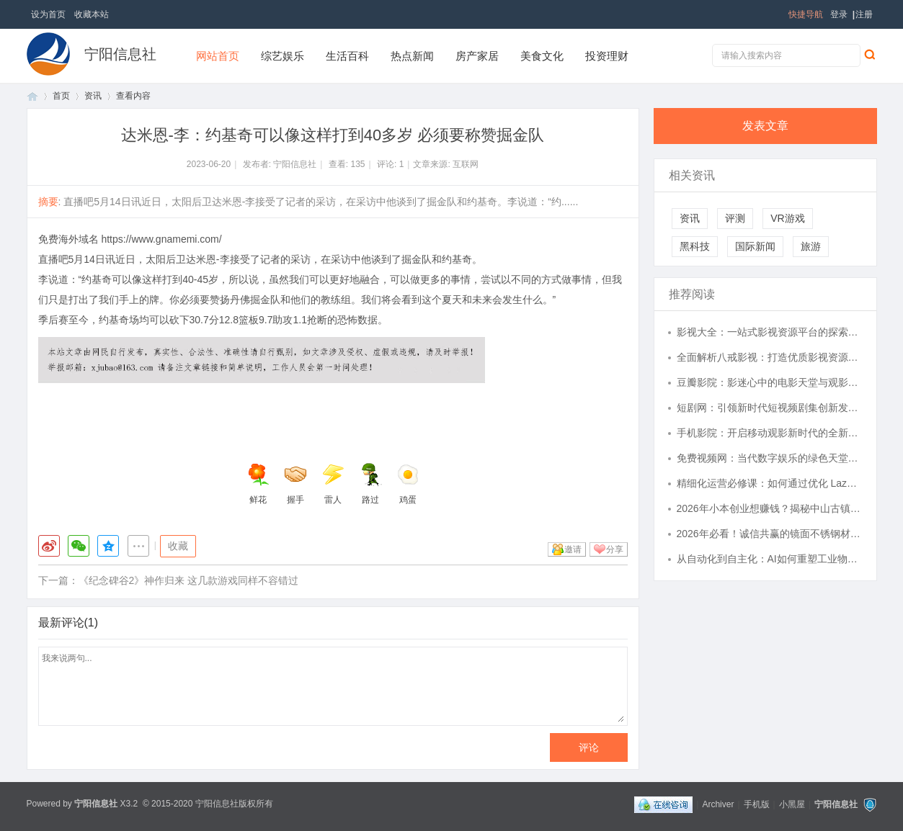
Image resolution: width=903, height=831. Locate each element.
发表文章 (765, 126)
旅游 (811, 246)
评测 (735, 218)
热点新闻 (412, 56)
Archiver (718, 804)
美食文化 (542, 56)
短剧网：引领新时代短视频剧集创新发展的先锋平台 (770, 407)
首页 (32, 96)
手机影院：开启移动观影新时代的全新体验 (770, 433)
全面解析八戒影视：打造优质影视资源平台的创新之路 (770, 357)
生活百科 (347, 56)
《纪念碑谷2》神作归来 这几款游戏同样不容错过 (189, 580)
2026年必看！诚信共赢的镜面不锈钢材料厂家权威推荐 (770, 533)
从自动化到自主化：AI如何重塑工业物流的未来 (770, 559)
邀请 (573, 549)
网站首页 (217, 56)
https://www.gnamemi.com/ (161, 239)
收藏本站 (91, 14)
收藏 (178, 546)
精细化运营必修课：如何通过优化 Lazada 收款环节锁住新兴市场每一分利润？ (770, 483)
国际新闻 (755, 246)
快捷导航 (805, 14)
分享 (614, 549)
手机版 (757, 804)
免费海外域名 (68, 239)
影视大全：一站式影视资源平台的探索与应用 (770, 332)
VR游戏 (787, 218)
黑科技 (695, 246)
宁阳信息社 (120, 54)
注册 (864, 14)
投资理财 (606, 56)
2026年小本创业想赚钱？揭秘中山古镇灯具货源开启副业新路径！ (770, 508)
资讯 (93, 96)
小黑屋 (792, 804)
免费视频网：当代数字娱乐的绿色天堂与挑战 (770, 458)
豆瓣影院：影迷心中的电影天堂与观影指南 (770, 382)
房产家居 (477, 56)
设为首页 (48, 14)
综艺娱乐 (282, 56)
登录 (839, 14)
